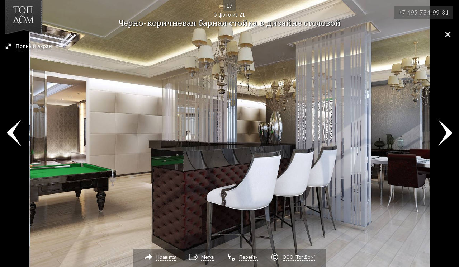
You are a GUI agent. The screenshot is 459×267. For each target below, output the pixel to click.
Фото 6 (445, 133)
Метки (207, 257)
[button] (32, 47)
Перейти (248, 257)
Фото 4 (13, 133)
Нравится (166, 257)
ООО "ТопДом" (299, 257)
